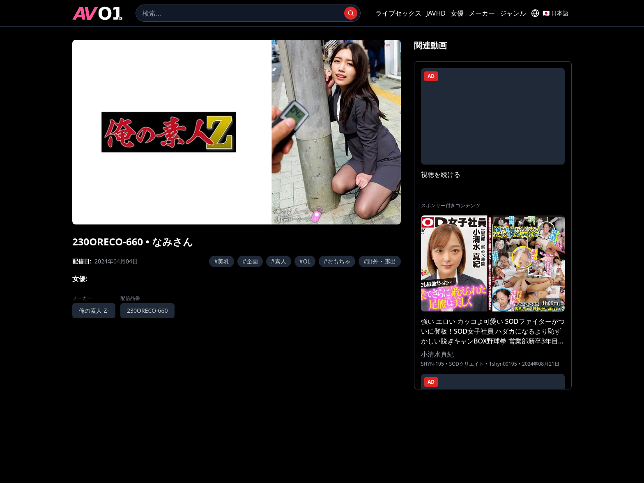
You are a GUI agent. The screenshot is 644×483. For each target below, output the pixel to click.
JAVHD (436, 13)
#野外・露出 (379, 261)
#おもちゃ (337, 261)
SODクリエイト (466, 364)
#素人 (278, 261)
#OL (304, 261)
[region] (236, 132)
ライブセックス (398, 13)
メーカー (482, 13)
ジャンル (513, 13)
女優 (457, 13)
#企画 (250, 261)
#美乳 (221, 261)
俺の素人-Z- (94, 310)
